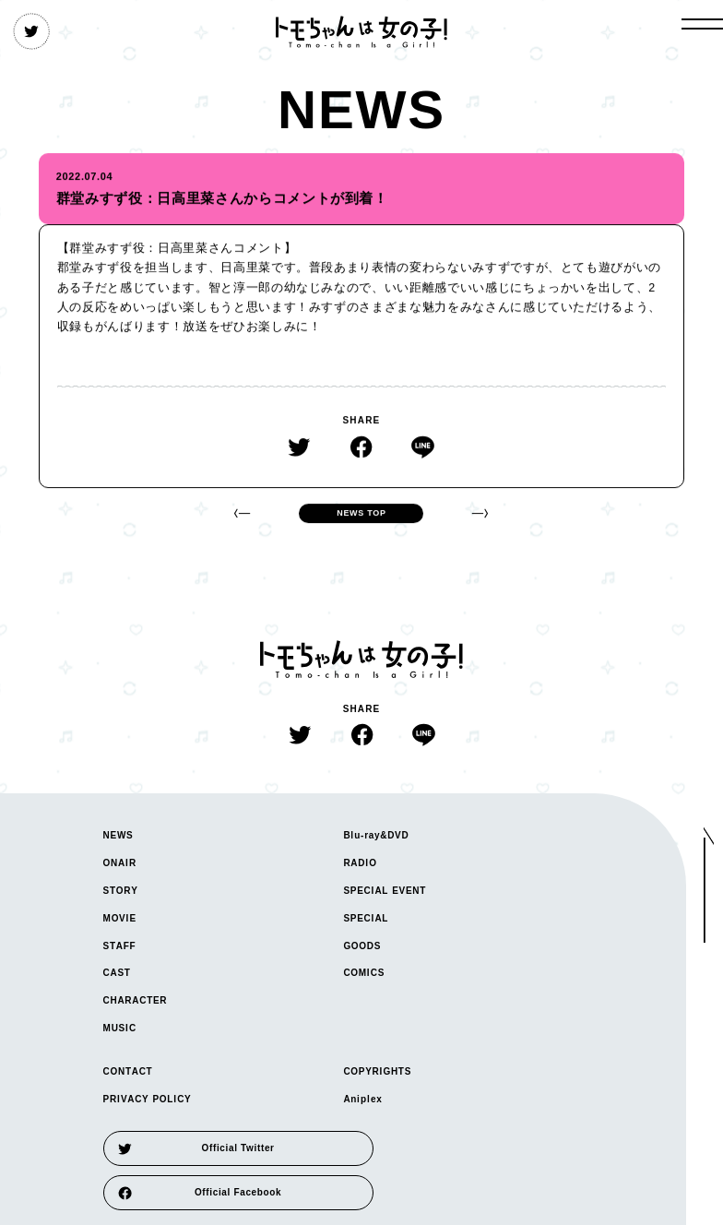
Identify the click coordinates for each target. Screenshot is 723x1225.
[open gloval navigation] (702, 24)
